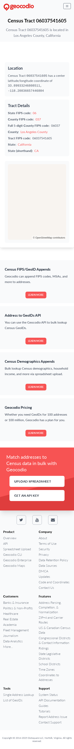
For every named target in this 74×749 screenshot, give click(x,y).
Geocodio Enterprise (17, 560)
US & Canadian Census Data (54, 630)
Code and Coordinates (54, 582)
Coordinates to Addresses (49, 677)
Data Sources (48, 565)
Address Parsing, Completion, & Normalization (50, 607)
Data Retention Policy (53, 560)
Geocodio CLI (12, 554)
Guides (43, 705)
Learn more (36, 294)
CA (36, 151)
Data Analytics (13, 641)
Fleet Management (16, 630)
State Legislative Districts (49, 656)
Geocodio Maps (14, 565)
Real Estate (10, 619)
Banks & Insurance (16, 602)
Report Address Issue (53, 716)
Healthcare (10, 613)
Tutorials (44, 711)
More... (8, 646)
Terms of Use (47, 543)
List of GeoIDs (12, 700)
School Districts (49, 664)
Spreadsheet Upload (17, 549)
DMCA (43, 571)
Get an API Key (26, 495)
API (5, 543)
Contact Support (50, 722)
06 (34, 113)
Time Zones (47, 669)
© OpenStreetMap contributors (49, 237)
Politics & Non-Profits (18, 608)
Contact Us (46, 587)
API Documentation (52, 700)
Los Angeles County (34, 132)
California (24, 144)
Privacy (44, 554)
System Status (48, 694)
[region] (37, 202)
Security (44, 549)
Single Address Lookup (18, 694)
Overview (9, 538)
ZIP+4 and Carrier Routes (51, 620)
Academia (10, 624)
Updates (44, 576)
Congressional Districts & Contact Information (54, 640)
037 (38, 119)
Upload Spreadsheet (32, 481)
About (43, 538)
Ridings (44, 648)
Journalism (10, 635)
